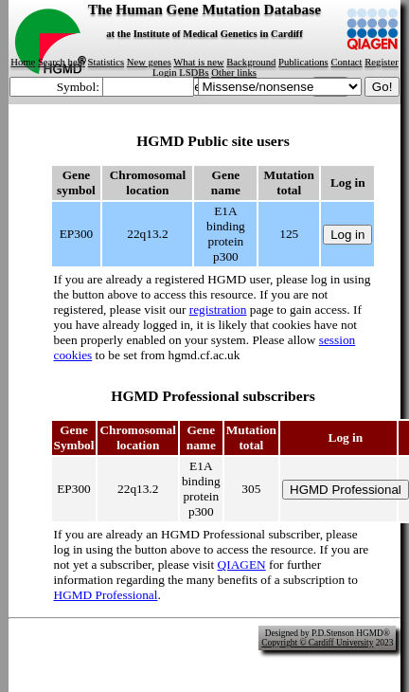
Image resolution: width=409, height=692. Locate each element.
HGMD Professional (106, 595)
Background (251, 62)
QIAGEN (242, 564)
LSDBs (193, 72)
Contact (346, 62)
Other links (234, 72)
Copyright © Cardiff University (317, 642)
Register (382, 62)
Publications (303, 62)
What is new (198, 62)
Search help (61, 62)
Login (164, 72)
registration (218, 309)
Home (22, 62)
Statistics (106, 62)
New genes (149, 62)
